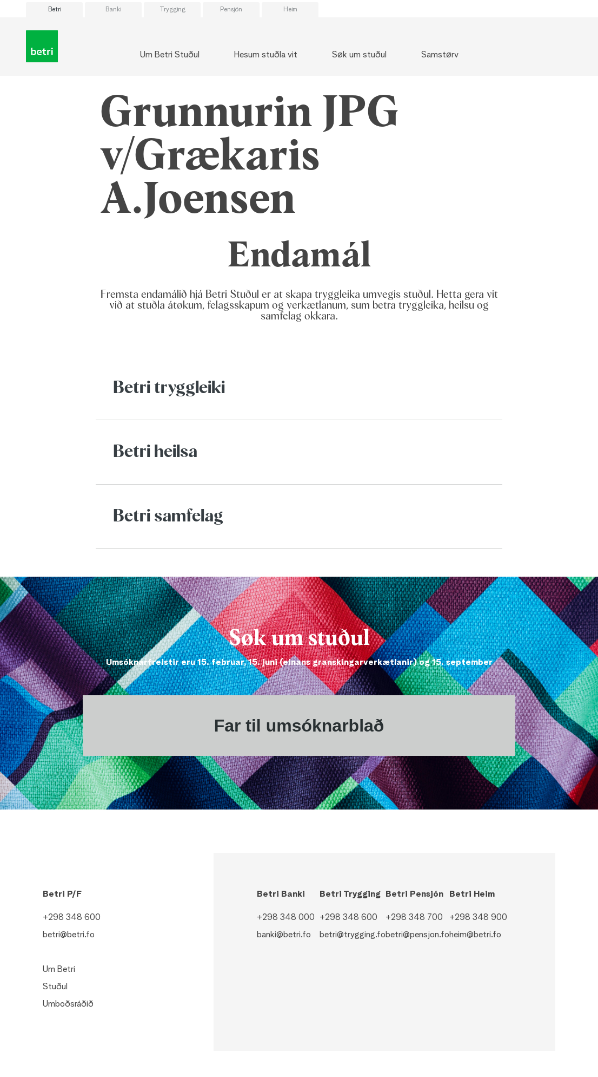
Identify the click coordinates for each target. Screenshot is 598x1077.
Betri (54, 9)
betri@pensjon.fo (417, 935)
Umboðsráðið (68, 1004)
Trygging (172, 9)
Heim (290, 9)
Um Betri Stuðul (170, 55)
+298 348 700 (414, 917)
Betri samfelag (168, 516)
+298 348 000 (286, 917)
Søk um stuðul (359, 55)
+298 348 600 (72, 917)
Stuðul (55, 987)
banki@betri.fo (284, 935)
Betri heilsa (155, 452)
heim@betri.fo (475, 935)
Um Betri (59, 969)
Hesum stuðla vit (265, 55)
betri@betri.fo (69, 935)
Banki (113, 9)
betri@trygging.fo (353, 935)
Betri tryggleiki (169, 388)
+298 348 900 (478, 917)
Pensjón (231, 9)
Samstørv (440, 55)
